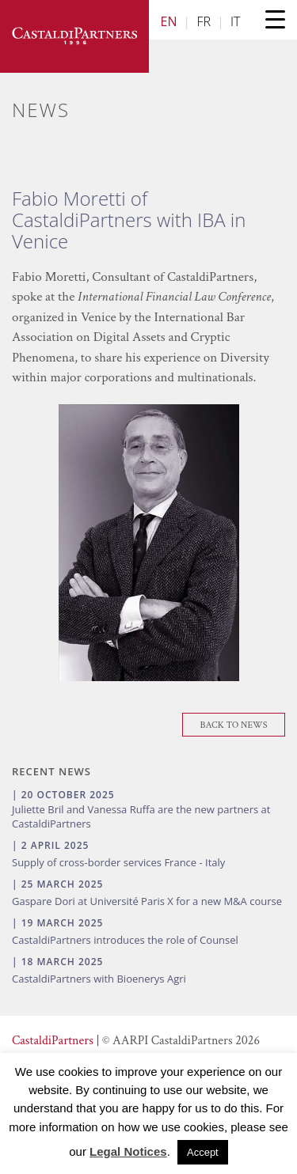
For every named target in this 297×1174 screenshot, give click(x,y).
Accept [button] (203, 1152)
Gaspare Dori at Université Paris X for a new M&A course (147, 901)
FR (203, 21)
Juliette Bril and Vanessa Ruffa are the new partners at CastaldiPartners (141, 816)
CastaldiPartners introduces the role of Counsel (125, 940)
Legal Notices (128, 1151)
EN (169, 21)
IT (235, 21)
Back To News (234, 725)
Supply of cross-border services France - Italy (118, 862)
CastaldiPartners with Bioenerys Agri (99, 978)
